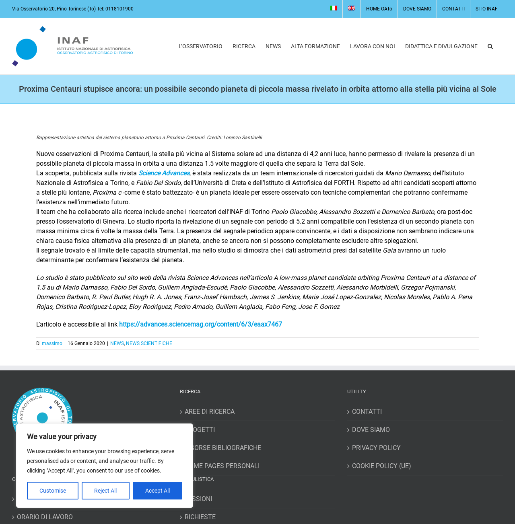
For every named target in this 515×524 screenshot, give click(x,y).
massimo (52, 343)
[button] (490, 46)
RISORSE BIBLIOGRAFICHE (223, 448)
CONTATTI (367, 411)
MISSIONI (198, 499)
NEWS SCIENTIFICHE (149, 343)
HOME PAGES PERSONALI (222, 466)
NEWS (117, 343)
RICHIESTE (200, 517)
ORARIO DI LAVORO (45, 517)
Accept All (157, 490)
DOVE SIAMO (371, 430)
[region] (104, 465)
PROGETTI (200, 430)
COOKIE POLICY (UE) (381, 466)
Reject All (105, 490)
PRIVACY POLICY (376, 448)
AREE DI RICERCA (210, 411)
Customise (52, 490)
